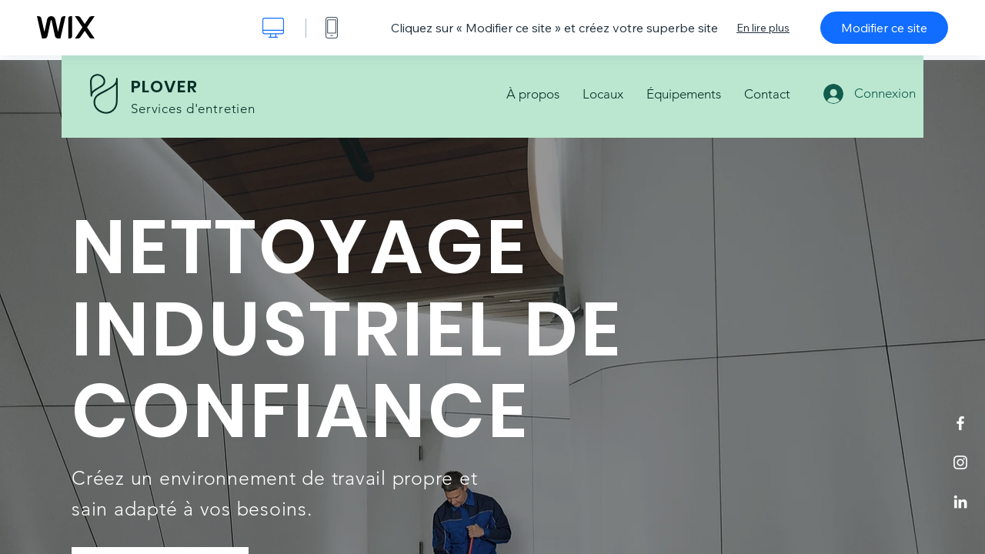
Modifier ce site (884, 27)
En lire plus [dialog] (763, 28)
